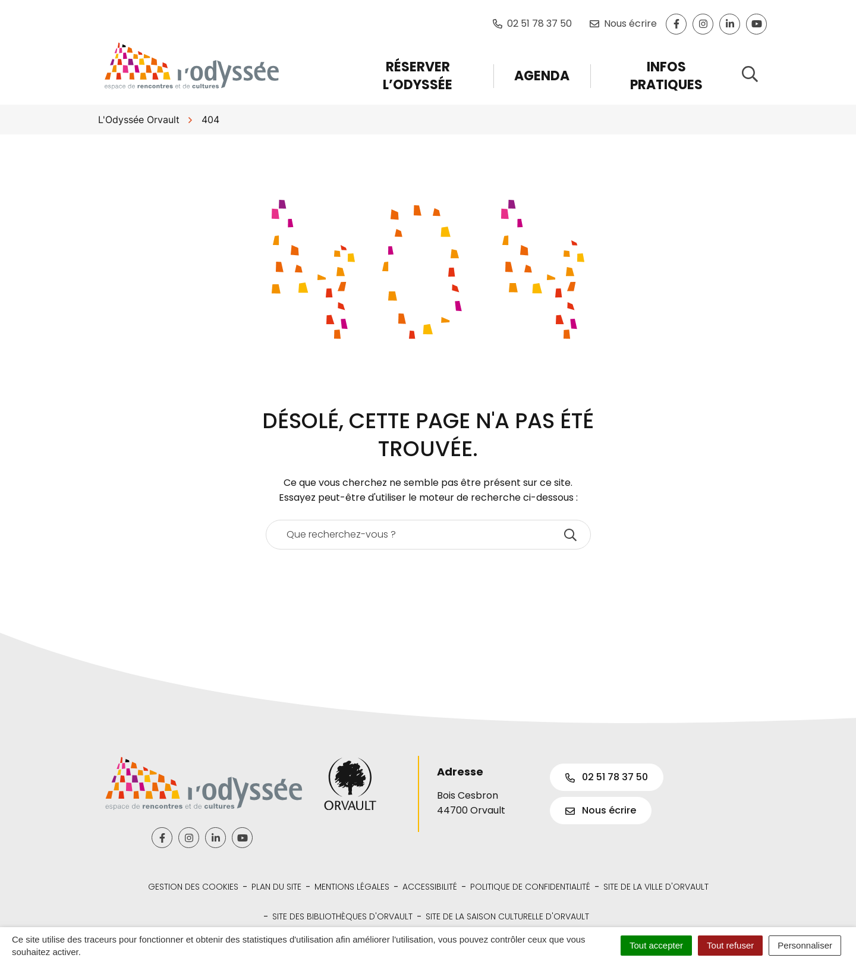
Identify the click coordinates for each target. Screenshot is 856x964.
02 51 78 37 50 (606, 777)
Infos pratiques (666, 76)
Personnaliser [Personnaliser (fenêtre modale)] (805, 945)
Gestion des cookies (193, 887)
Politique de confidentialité (530, 887)
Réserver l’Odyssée (417, 76)
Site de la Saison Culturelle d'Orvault (507, 916)
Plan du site (276, 887)
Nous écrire (600, 810)
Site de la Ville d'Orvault (656, 887)
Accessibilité (429, 887)
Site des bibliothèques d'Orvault (342, 916)
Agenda (541, 76)
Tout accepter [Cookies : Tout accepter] (656, 945)
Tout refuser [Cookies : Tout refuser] (730, 945)
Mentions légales (351, 887)
